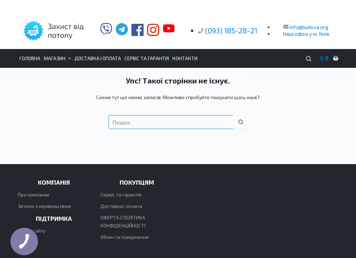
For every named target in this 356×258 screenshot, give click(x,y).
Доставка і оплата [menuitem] (97, 58)
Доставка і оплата (121, 206)
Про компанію (33, 194)
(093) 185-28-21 (231, 30)
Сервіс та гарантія (120, 194)
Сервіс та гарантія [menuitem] (146, 58)
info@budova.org (306, 27)
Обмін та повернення (124, 237)
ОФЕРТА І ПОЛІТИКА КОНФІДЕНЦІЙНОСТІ (122, 221)
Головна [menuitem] (29, 58)
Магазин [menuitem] (58, 58)
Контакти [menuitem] (184, 58)
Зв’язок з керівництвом (44, 206)
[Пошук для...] (171, 122)
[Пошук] (308, 58)
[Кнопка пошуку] (241, 122)
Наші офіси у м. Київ (306, 34)
